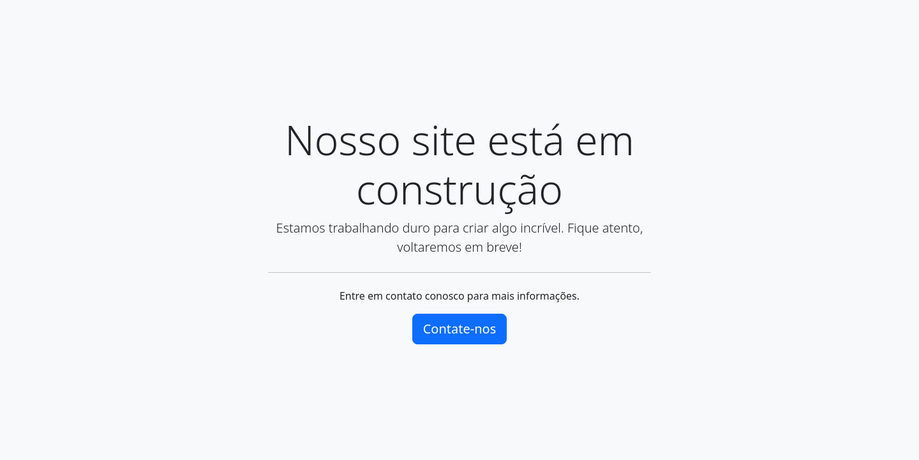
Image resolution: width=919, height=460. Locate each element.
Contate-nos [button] (460, 328)
